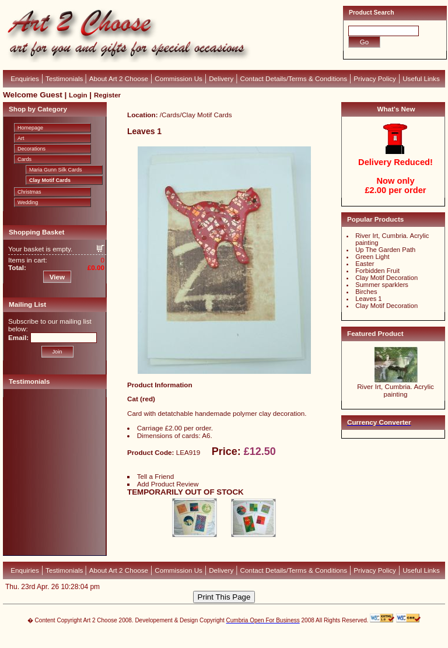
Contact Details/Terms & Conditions (294, 78)
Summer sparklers (381, 284)
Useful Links (421, 78)
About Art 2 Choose (118, 78)
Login (78, 95)
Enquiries (24, 78)
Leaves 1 (368, 298)
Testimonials (65, 78)
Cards (25, 159)
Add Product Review (168, 484)
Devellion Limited (206, 642)
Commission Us (178, 78)
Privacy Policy (375, 78)
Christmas (29, 192)
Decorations (32, 149)
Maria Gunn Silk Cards (55, 170)
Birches (366, 291)
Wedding (28, 202)
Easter (364, 263)
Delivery (221, 78)
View (57, 277)
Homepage (30, 128)
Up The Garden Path (385, 249)
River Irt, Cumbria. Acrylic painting (395, 390)
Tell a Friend (155, 476)
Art (21, 138)
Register (107, 95)
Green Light (372, 256)
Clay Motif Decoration (386, 277)
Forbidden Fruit (377, 270)
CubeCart (236, 636)
